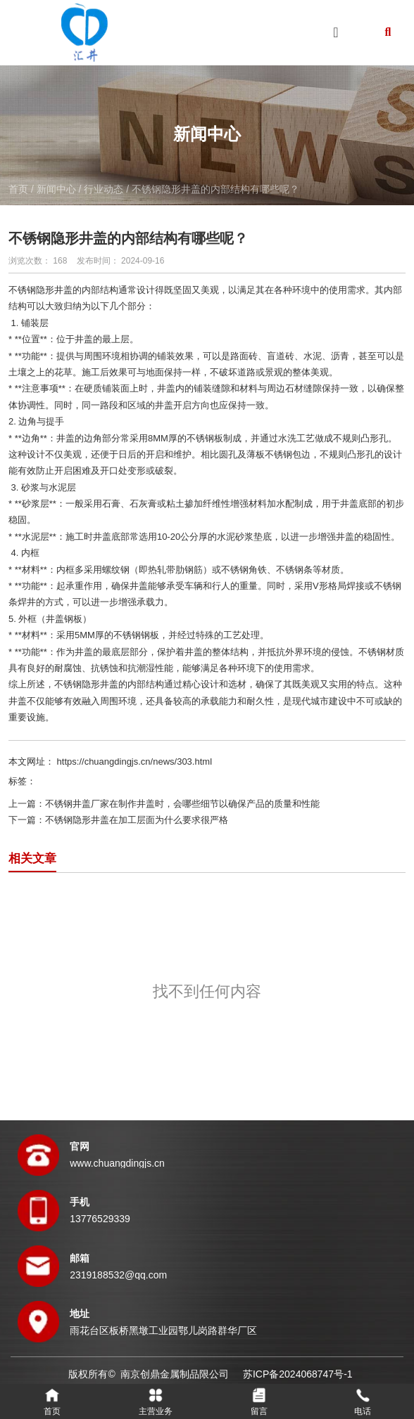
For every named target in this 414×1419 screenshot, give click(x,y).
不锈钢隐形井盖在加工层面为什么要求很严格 (136, 820)
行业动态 (103, 189)
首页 (19, 189)
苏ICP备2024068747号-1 (298, 1374)
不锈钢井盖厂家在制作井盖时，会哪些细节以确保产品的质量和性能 (182, 803)
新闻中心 (56, 189)
